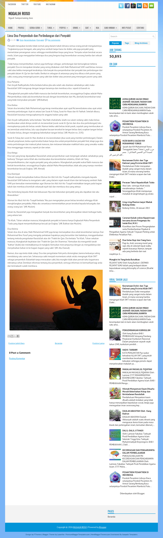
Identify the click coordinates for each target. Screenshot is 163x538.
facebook (12, 4)
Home (10, 27)
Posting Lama (98, 343)
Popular (115, 43)
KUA (97, 27)
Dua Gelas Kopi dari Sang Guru (136, 240)
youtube (37, 4)
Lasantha (60, 534)
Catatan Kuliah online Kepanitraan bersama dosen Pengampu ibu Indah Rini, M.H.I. (138, 221)
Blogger (140, 493)
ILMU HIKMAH (111, 26)
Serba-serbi (37, 26)
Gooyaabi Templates (129, 534)
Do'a (21, 40)
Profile (21, 27)
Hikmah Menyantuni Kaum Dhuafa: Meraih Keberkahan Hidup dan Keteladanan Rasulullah (138, 392)
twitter (24, 4)
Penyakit (40, 40)
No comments (54, 40)
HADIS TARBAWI (130, 350)
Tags (127, 43)
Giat (89, 26)
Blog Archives (141, 43)
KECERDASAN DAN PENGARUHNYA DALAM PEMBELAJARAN (138, 451)
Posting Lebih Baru (16, 343)
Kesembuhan (30, 40)
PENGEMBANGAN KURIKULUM (136, 330)
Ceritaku (140, 27)
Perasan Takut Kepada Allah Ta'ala (138, 182)
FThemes (37, 534)
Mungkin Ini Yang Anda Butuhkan (124, 259)
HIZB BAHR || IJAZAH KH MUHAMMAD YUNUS (133, 142)
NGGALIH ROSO (19, 13)
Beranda (58, 343)
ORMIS (77, 26)
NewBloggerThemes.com (100, 534)
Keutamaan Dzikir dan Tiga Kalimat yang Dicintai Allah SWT (137, 161)
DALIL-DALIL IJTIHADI (132, 430)
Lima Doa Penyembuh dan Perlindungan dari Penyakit (39, 35)
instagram (50, 4)
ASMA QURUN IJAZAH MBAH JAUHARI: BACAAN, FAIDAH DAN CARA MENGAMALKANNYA (137, 102)
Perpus (64, 26)
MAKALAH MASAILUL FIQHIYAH (137, 369)
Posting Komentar (17, 358)
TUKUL (51, 26)
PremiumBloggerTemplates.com (78, 534)
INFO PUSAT (126, 27)
